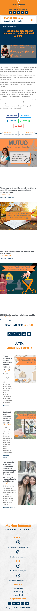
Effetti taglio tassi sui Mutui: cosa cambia (17, 315)
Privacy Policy (18, 592)
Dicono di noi (18, 595)
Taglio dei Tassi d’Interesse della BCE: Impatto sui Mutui (7, 417)
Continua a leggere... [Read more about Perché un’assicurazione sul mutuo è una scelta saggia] (7, 258)
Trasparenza (18, 588)
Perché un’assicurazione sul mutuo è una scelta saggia (17, 252)
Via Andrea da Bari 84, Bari (18, 580)
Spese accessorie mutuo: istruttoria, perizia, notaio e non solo (8, 362)
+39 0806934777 (23, 9)
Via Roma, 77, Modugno (18, 571)
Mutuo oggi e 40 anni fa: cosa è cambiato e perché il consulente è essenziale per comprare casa (18, 190)
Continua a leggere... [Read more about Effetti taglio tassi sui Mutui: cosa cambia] (7, 320)
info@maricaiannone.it (18, 4)
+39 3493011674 (13, 9)
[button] (31, 19)
